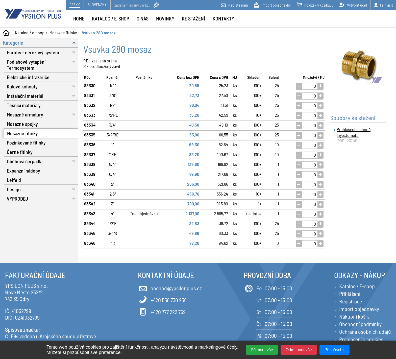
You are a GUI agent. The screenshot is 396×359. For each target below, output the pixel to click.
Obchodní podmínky (360, 324)
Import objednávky (359, 308)
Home (78, 18)
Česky (74, 4)
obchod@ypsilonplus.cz (170, 287)
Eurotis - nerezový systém (42, 52)
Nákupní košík (354, 316)
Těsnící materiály (24, 105)
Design (42, 189)
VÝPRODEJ (42, 198)
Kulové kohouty (42, 86)
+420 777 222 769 (162, 311)
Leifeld (14, 180)
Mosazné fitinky (63, 32)
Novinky (165, 18)
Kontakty (223, 18)
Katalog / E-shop (357, 286)
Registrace (350, 301)
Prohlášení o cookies (361, 339)
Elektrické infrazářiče (28, 77)
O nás (142, 18)
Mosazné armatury (42, 114)
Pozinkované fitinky (26, 142)
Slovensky (97, 4)
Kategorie (40, 42)
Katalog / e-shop (29, 32)
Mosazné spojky (22, 124)
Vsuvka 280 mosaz (98, 32)
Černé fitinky (20, 152)
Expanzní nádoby (23, 170)
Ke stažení (193, 18)
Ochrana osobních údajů (365, 331)
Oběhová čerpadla (42, 161)
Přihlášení (349, 293)
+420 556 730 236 (162, 299)
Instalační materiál (42, 95)
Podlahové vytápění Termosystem (42, 64)
